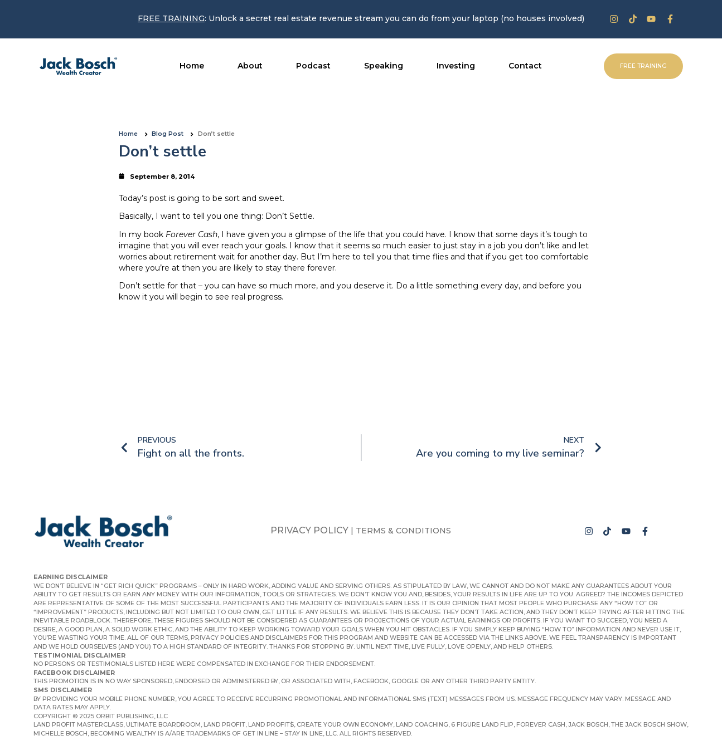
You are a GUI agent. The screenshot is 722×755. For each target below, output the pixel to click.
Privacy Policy (309, 530)
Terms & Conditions (403, 531)
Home (128, 134)
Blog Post (167, 134)
